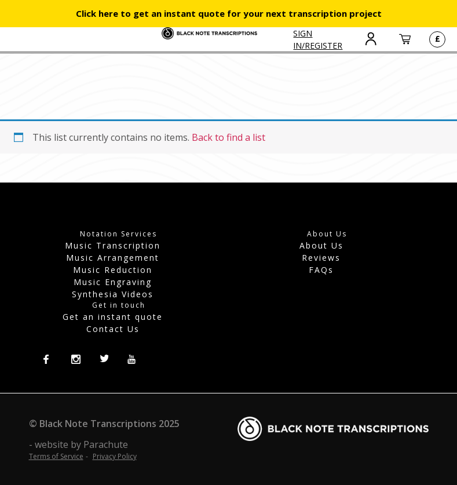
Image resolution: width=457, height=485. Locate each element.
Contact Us (113, 328)
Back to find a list (228, 137)
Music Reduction (112, 269)
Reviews (321, 257)
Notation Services (118, 234)
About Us (321, 245)
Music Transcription (112, 245)
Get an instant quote (113, 316)
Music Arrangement (112, 257)
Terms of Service (56, 456)
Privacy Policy (115, 456)
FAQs (321, 269)
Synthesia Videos (112, 294)
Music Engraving (113, 281)
